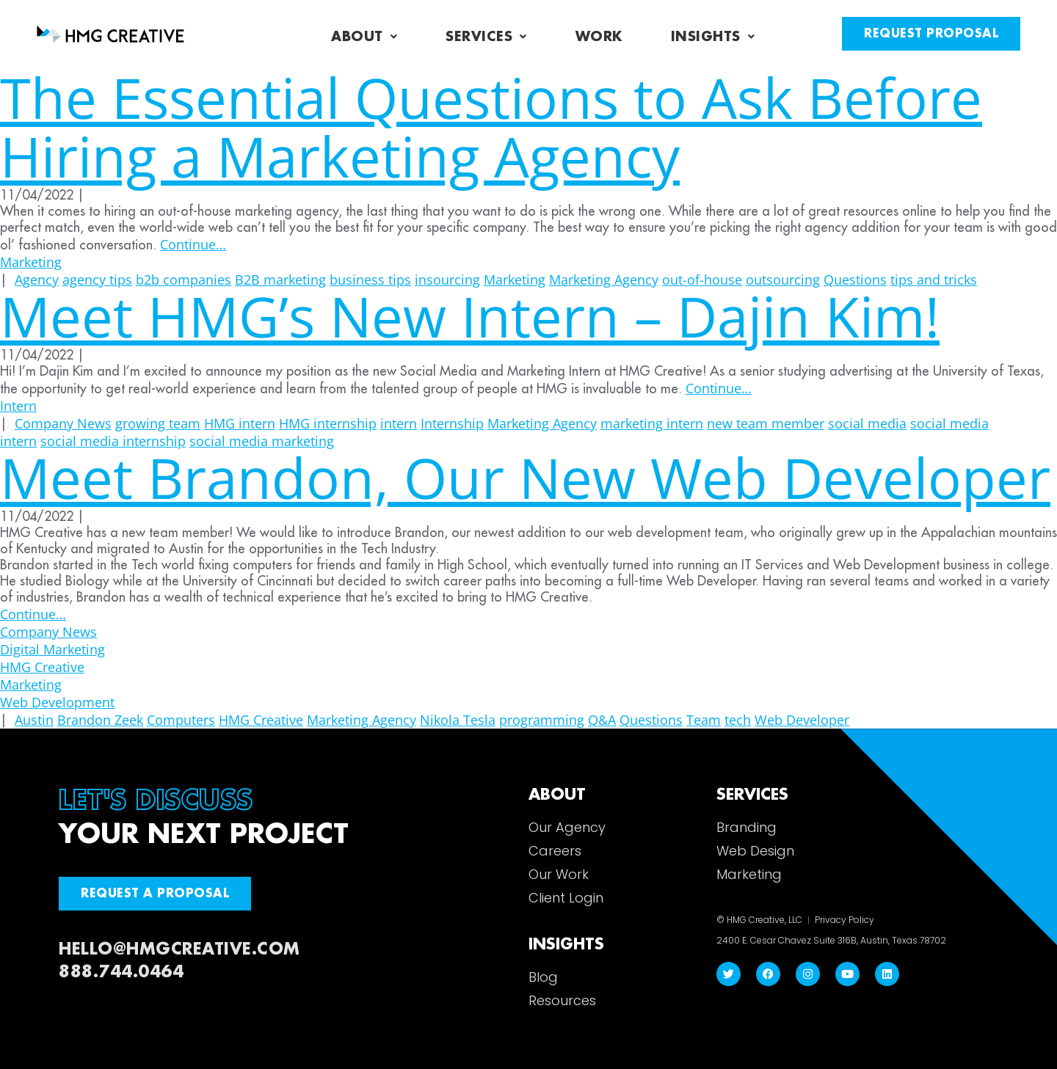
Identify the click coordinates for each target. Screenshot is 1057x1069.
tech (737, 720)
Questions (651, 720)
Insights (713, 36)
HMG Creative (42, 667)
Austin (34, 720)
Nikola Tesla (457, 720)
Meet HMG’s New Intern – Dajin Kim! (470, 316)
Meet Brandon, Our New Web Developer (525, 477)
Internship (452, 423)
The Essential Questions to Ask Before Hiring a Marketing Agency (491, 126)
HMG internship (328, 423)
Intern (18, 406)
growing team (157, 423)
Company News (63, 423)
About (364, 36)
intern (398, 423)
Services (486, 36)
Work (598, 36)
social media (867, 423)
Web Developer (802, 720)
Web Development (57, 702)
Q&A (602, 720)
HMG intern (239, 423)
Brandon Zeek (100, 720)
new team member (765, 423)
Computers (181, 720)
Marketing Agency (542, 423)
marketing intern (651, 423)
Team (703, 720)
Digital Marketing (52, 649)
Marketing (31, 262)
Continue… (193, 244)
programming (541, 720)
